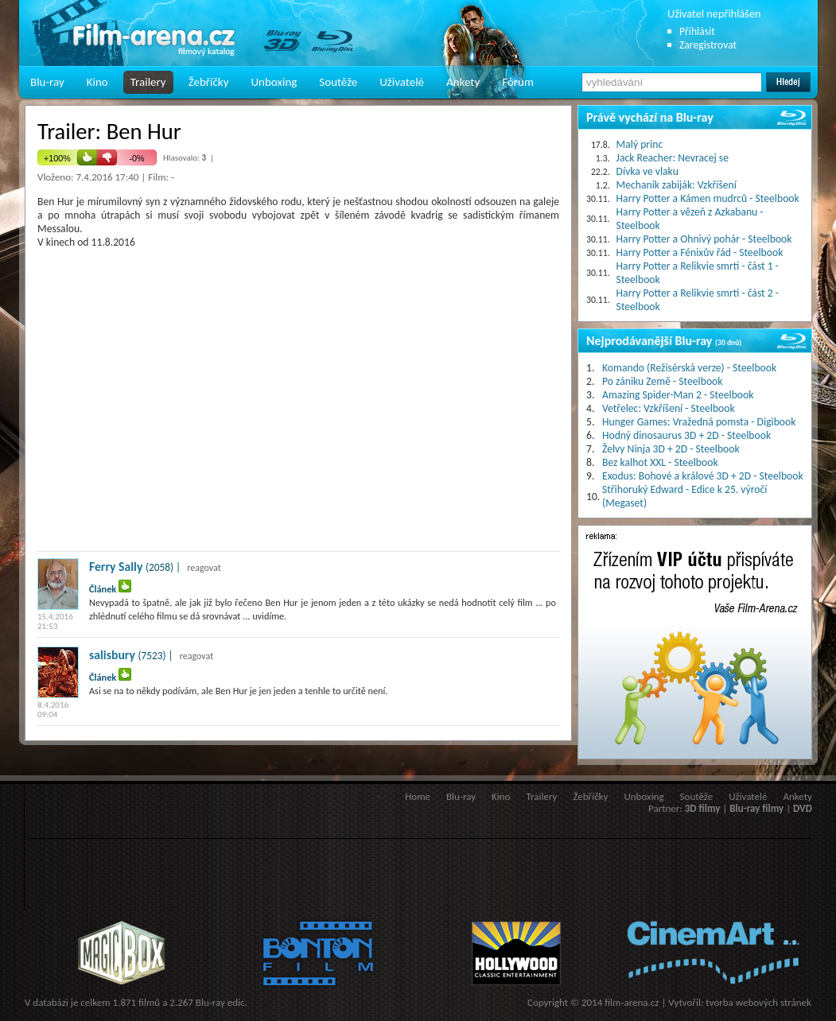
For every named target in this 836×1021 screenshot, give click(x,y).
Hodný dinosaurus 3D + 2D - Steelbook (686, 435)
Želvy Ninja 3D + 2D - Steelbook (671, 449)
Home (417, 796)
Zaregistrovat (708, 45)
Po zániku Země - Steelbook (662, 381)
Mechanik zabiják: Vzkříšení (676, 185)
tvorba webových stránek (758, 1002)
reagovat (204, 567)
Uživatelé (401, 82)
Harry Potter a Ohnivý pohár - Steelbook (704, 239)
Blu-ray (47, 82)
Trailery (148, 82)
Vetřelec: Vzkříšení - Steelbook (668, 408)
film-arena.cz (632, 1002)
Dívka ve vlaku (647, 171)
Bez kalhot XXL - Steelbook (660, 462)
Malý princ (639, 144)
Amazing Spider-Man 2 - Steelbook (677, 395)
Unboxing (274, 82)
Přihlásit (697, 31)
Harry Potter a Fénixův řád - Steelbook (700, 252)
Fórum (518, 82)
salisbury (112, 654)
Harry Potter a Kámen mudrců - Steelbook (707, 198)
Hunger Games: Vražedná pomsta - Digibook (698, 422)
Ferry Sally (115, 566)
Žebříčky (209, 82)
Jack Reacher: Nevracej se (672, 158)
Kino (97, 82)
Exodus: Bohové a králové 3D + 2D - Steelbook (702, 476)
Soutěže (338, 82)
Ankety (463, 82)
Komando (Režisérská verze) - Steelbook (689, 368)
